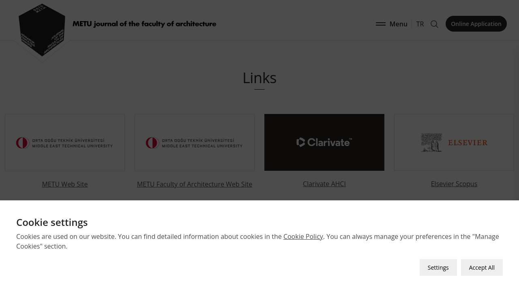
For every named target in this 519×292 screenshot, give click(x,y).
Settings (438, 267)
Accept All (482, 267)
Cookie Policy (303, 236)
